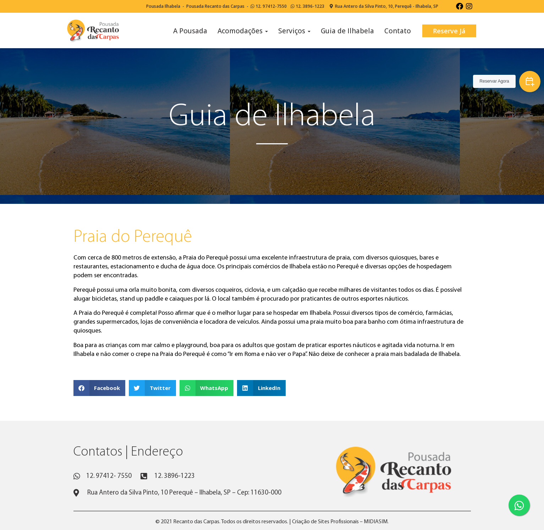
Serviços (294, 30)
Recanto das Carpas (196, 522)
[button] (99, 388)
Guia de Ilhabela (347, 30)
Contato (397, 30)
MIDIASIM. (376, 522)
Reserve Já (449, 31)
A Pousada (190, 30)
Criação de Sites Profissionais (325, 522)
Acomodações (243, 30)
